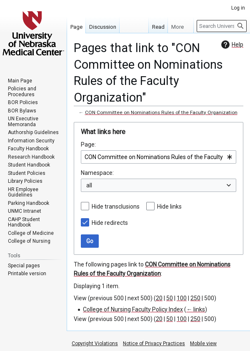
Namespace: (97, 172)
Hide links (169, 206)
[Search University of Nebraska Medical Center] (222, 26)
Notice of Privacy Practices (154, 343)
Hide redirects (110, 222)
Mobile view (203, 343)
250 (195, 298)
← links (195, 309)
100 (182, 298)
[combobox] (158, 157)
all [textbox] (89, 185)
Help (231, 44)
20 (159, 298)
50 (169, 298)
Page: (88, 144)
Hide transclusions (116, 206)
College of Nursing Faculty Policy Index (133, 309)
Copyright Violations (95, 343)
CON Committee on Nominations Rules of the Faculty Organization (161, 112)
